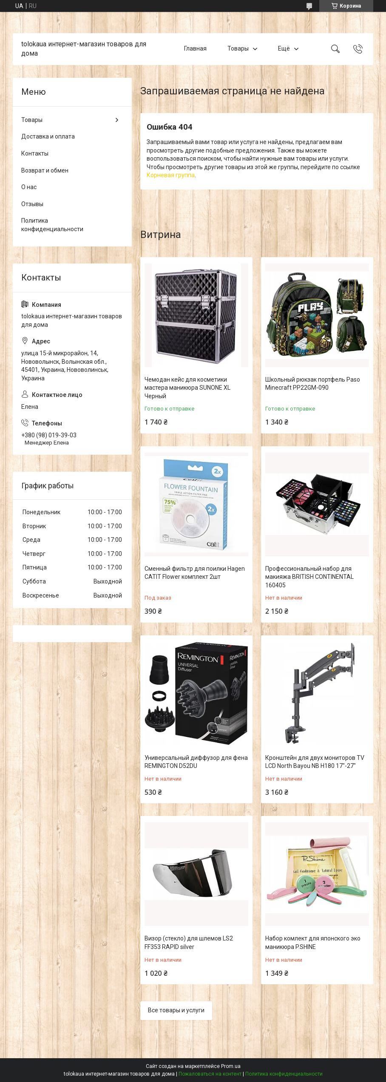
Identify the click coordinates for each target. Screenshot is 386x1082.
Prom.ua (231, 1066)
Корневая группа (171, 175)
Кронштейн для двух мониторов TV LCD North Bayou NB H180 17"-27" (314, 762)
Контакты (34, 153)
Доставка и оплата (48, 136)
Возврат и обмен (44, 170)
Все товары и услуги (176, 1010)
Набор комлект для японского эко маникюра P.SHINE (312, 942)
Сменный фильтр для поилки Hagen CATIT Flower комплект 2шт (195, 573)
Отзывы (32, 204)
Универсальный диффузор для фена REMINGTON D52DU (196, 762)
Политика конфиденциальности (52, 224)
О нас (29, 187)
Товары (238, 48)
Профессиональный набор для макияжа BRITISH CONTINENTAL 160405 (309, 577)
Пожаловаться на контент (210, 1074)
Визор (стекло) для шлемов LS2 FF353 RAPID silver (189, 942)
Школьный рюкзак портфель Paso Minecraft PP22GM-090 (312, 383)
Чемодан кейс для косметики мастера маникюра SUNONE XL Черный (187, 387)
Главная (195, 48)
